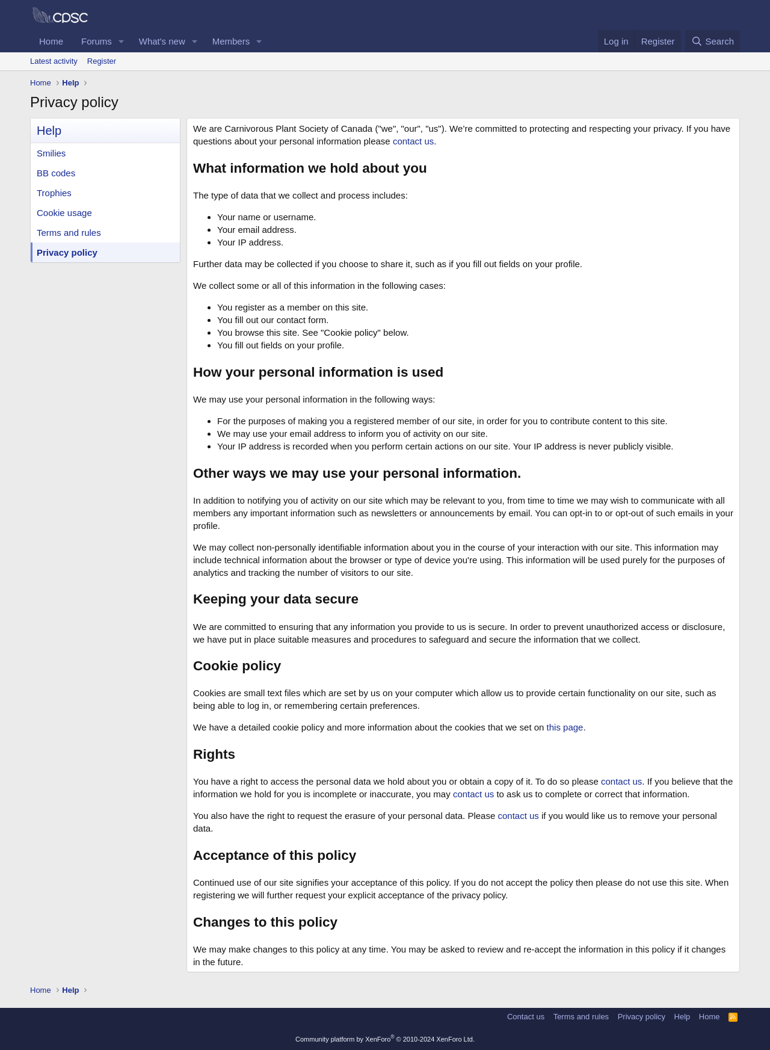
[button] (121, 41)
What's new (162, 41)
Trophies (54, 193)
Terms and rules (69, 232)
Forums (96, 41)
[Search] (712, 41)
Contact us (525, 1016)
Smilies (51, 153)
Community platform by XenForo (385, 1039)
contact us (413, 141)
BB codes (56, 173)
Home (51, 41)
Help (682, 1016)
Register (101, 61)
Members (231, 41)
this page (565, 727)
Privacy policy (67, 252)
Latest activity (54, 61)
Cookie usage (64, 213)
